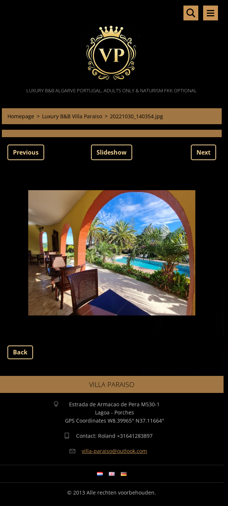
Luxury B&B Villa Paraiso (72, 116)
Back (20, 352)
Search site (190, 13)
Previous (26, 152)
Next (203, 152)
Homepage (20, 116)
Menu (210, 13)
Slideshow (112, 152)
